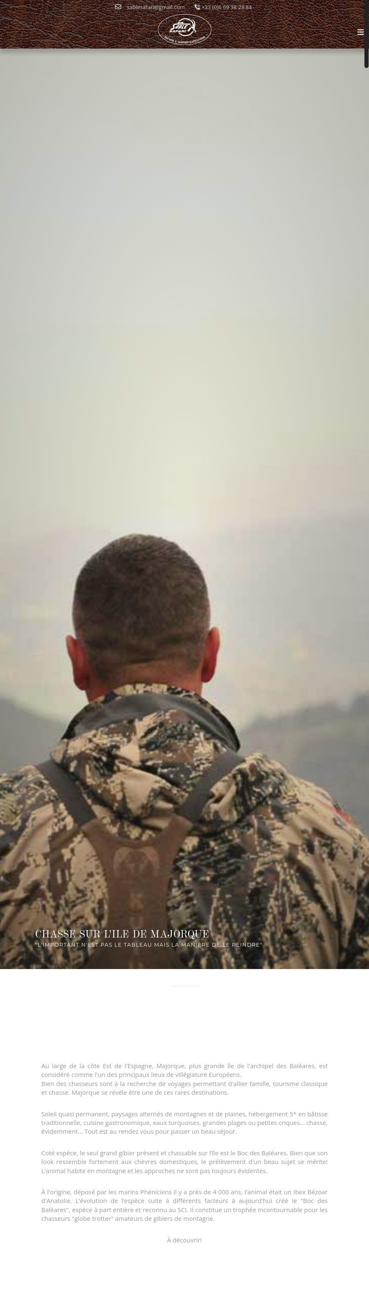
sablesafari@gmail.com (150, 7)
